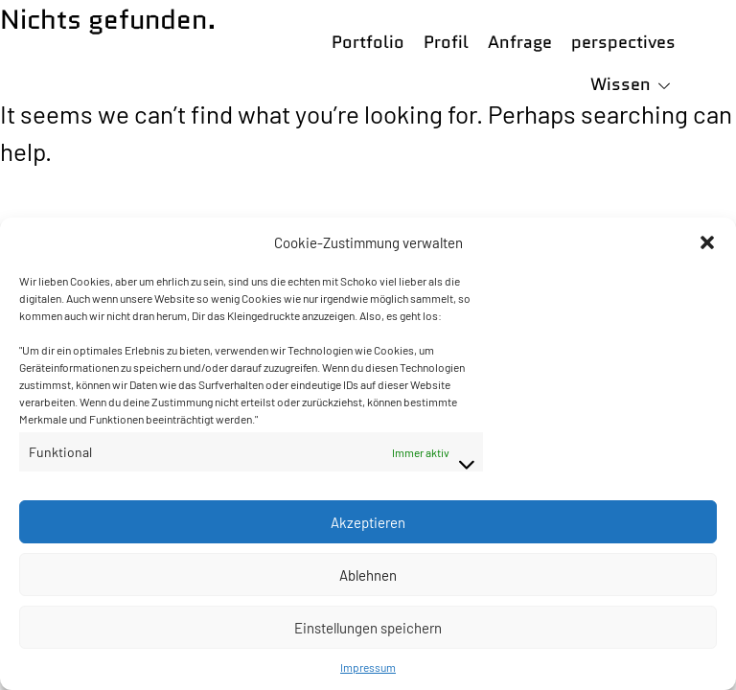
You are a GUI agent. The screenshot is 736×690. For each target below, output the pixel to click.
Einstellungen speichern (368, 627)
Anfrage (520, 42)
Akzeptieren (368, 522)
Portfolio (368, 42)
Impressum (368, 667)
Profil (446, 42)
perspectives (623, 42)
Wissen (620, 84)
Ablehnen (368, 575)
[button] (707, 242)
